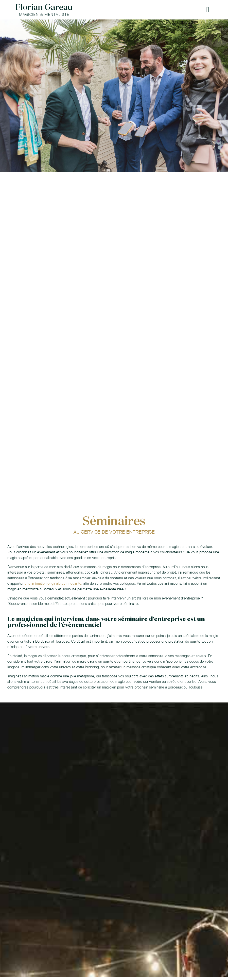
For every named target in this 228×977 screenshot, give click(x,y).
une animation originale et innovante (53, 583)
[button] (208, 9)
